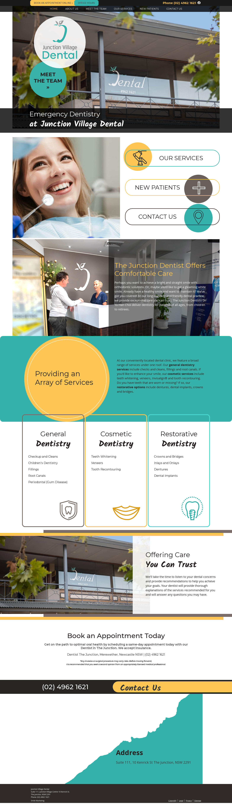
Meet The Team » (48, 80)
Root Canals (37, 477)
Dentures (161, 470)
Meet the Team (96, 8)
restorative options (131, 388)
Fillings (33, 470)
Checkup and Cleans (43, 457)
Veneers (97, 464)
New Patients (149, 8)
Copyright (172, 801)
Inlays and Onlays (166, 464)
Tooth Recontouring (106, 470)
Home (54, 8)
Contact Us (174, 8)
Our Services (123, 8)
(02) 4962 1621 (185, 3)
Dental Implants (166, 477)
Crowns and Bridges (168, 457)
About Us (71, 8)
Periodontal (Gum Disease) (47, 483)
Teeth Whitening (103, 457)
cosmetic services (180, 375)
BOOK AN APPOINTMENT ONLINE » (53, 3)
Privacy (189, 801)
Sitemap (197, 801)
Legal (181, 801)
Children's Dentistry (43, 464)
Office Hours (86, 3)
